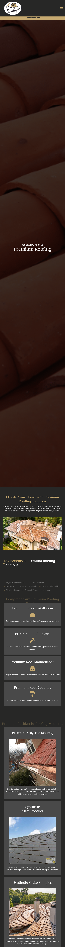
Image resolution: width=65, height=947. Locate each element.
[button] (61, 8)
